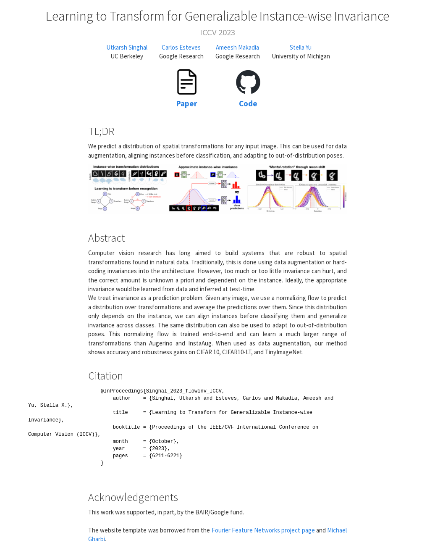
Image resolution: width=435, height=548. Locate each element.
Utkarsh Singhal (126, 47)
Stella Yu (301, 47)
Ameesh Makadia (237, 47)
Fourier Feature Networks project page (263, 530)
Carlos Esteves (181, 47)
